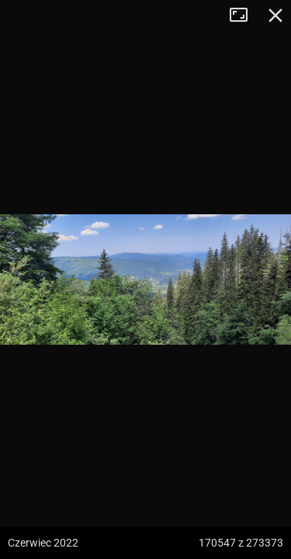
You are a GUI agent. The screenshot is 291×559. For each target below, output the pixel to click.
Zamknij (275, 15)
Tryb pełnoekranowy (244, 15)
